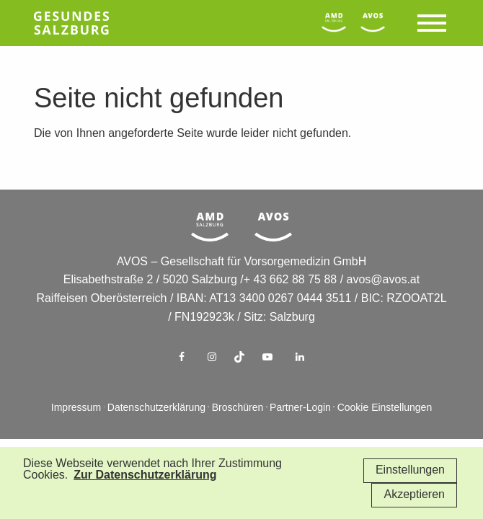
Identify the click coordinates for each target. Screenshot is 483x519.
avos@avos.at (383, 280)
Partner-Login (300, 408)
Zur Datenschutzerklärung (145, 475)
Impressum (76, 408)
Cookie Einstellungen (385, 408)
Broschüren (238, 408)
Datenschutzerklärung (156, 408)
